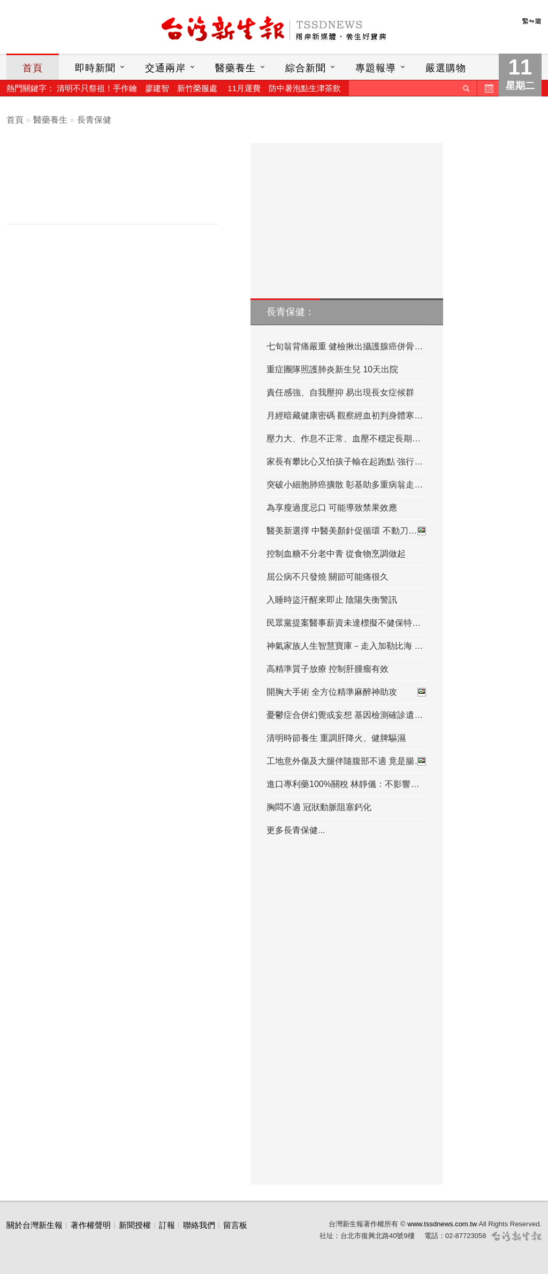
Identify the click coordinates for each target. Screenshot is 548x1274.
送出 (466, 88)
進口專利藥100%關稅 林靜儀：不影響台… (347, 784)
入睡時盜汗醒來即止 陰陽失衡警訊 (332, 599)
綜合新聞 (305, 68)
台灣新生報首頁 (274, 29)
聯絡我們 (199, 1225)
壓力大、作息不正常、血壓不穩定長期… (344, 438)
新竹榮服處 (197, 88)
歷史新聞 (488, 88)
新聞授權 (135, 1225)
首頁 (32, 68)
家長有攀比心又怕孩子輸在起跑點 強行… (345, 461)
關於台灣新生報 (34, 1225)
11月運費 (244, 88)
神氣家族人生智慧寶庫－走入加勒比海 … (345, 645)
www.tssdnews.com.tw (442, 1224)
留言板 (235, 1225)
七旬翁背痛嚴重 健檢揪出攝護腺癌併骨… (345, 346)
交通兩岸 (165, 68)
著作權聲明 (91, 1225)
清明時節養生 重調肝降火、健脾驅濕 (336, 738)
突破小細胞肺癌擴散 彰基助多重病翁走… (345, 484)
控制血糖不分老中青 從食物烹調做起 (336, 553)
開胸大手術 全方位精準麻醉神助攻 (347, 692)
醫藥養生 (235, 68)
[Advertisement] (120, 186)
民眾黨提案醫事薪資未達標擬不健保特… (344, 622)
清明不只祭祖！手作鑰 (97, 88)
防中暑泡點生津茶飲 (305, 88)
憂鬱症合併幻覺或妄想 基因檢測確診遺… (345, 715)
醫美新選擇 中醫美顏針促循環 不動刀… (347, 531)
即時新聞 (95, 68)
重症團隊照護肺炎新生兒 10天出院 (332, 369)
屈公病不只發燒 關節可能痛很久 (328, 576)
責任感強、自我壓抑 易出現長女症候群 (340, 392)
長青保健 (94, 119)
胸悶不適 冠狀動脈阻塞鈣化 (319, 807)
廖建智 (157, 88)
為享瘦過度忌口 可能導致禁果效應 (332, 507)
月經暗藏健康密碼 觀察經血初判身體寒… (345, 415)
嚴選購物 (445, 68)
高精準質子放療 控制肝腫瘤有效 (328, 668)
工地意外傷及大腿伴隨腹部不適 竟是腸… (347, 761)
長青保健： (291, 311)
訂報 (167, 1225)
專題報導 (375, 68)
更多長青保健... (296, 830)
